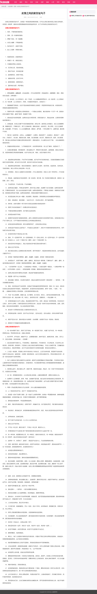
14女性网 (10, 6)
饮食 (37, 2)
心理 (52, 2)
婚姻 (47, 2)
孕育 (58, 2)
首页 (15, 2)
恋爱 (42, 2)
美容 (31, 2)
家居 (63, 2)
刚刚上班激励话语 (76, 15)
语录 (74, 2)
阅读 (68, 2)
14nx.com (51, 592)
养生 (26, 2)
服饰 (21, 2)
